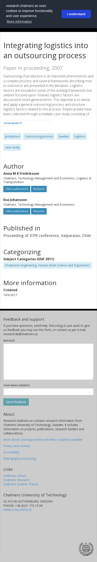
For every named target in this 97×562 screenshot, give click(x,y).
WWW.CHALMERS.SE (17, 510)
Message (9, 340)
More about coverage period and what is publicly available (42, 440)
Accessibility (11, 452)
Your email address (16, 385)
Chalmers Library (14, 476)
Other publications (17, 189)
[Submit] (16, 402)
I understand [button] (76, 14)
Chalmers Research (16, 480)
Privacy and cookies (16, 446)
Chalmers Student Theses (20, 484)
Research (38, 189)
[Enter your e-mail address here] (48, 391)
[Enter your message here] (48, 361)
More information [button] (19, 21)
